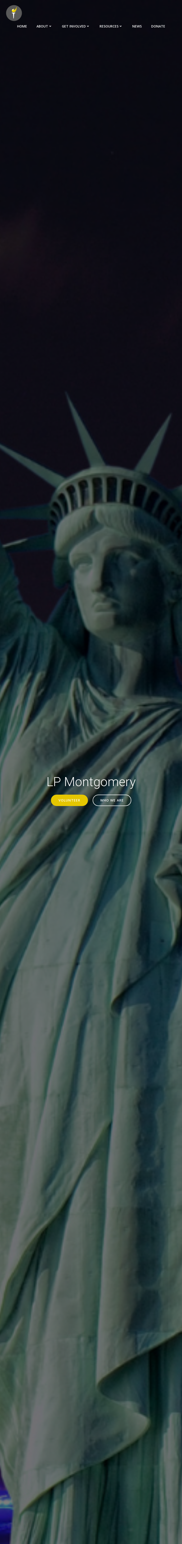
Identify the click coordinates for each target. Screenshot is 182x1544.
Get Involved (76, 26)
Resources (111, 26)
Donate (158, 26)
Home (22, 26)
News (137, 26)
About (44, 26)
